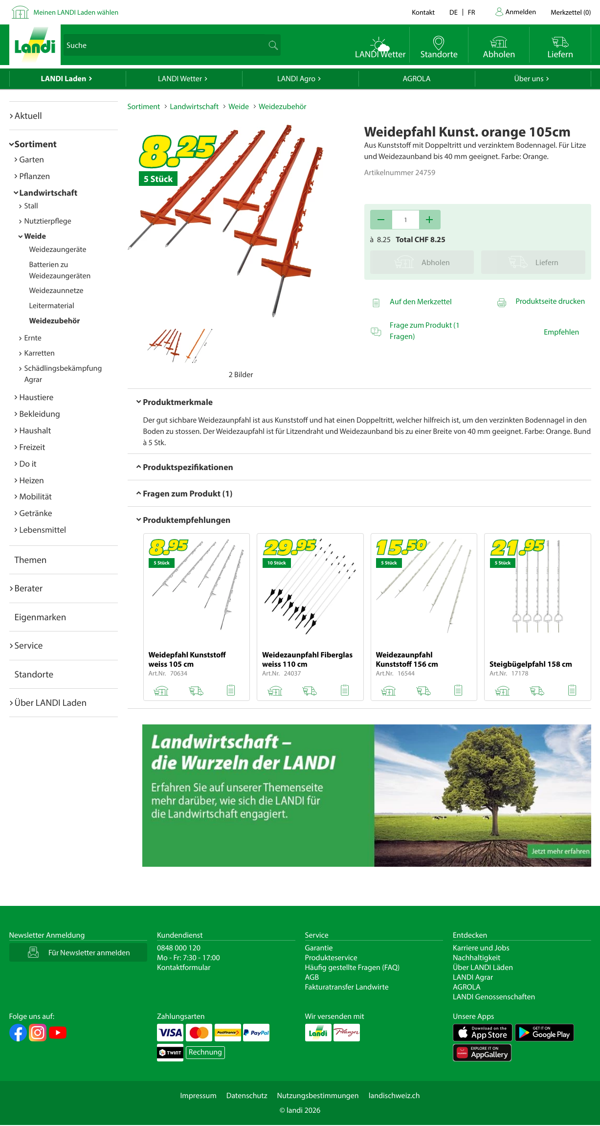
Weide (35, 236)
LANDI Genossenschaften (494, 997)
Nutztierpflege (47, 221)
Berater (29, 588)
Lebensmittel (43, 529)
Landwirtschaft (49, 192)
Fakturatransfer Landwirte (347, 987)
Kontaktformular (184, 967)
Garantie (319, 948)
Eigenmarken (41, 617)
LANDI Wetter (180, 79)
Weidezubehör (54, 321)
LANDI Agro (296, 79)
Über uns (528, 79)
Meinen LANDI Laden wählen (76, 12)
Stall (31, 206)
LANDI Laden (64, 79)
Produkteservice (331, 958)
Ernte (33, 338)
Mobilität (36, 496)
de (453, 12)
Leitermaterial (51, 306)
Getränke (36, 512)
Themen (31, 559)
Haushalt (35, 430)
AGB (312, 977)
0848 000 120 (178, 948)
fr (471, 12)
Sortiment (36, 144)
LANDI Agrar (473, 977)
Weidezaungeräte (58, 249)
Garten (32, 159)
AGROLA (417, 79)
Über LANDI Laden (51, 702)
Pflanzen (35, 175)
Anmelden (521, 11)
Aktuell (28, 115)
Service (29, 645)
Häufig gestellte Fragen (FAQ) (352, 967)
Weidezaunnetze (56, 290)
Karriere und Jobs (481, 948)
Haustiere (37, 397)
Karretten (39, 353)
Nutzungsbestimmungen (318, 1096)
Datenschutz (246, 1096)
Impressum (198, 1096)
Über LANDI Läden (483, 967)
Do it (28, 463)
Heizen (32, 480)
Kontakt (423, 12)
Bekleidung (40, 413)
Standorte (34, 674)
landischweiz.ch (394, 1096)
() (571, 12)
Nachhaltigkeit (476, 958)
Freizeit (32, 446)
